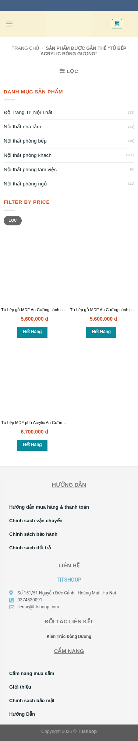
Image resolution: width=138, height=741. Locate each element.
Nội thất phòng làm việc (30, 169)
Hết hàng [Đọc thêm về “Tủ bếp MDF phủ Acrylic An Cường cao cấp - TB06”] (32, 444)
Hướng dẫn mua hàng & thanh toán (49, 507)
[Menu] (9, 24)
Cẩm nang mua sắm (31, 673)
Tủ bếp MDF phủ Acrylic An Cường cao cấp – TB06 (47, 422)
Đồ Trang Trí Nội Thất (28, 112)
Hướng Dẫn (22, 714)
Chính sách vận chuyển (36, 520)
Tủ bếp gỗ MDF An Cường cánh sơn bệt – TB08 (44, 309)
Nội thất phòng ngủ (25, 184)
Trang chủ (25, 48)
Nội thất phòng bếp (25, 141)
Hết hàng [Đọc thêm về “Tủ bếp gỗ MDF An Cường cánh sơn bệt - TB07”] (101, 331)
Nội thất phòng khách (28, 155)
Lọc (12, 220)
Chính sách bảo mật (31, 700)
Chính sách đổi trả (30, 547)
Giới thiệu (20, 687)
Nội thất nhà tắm (22, 126)
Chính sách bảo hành (33, 534)
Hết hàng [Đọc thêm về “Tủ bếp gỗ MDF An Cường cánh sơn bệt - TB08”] (32, 331)
